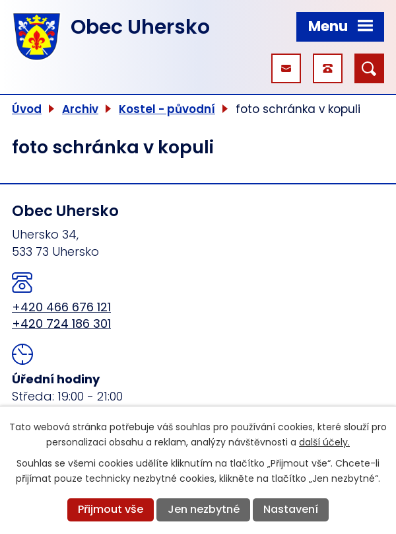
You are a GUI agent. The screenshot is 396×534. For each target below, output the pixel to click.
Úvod (27, 109)
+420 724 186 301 (61, 323)
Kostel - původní (167, 109)
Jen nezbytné (204, 509)
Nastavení (290, 509)
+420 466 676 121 (61, 307)
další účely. (324, 442)
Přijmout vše (110, 509)
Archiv (80, 109)
